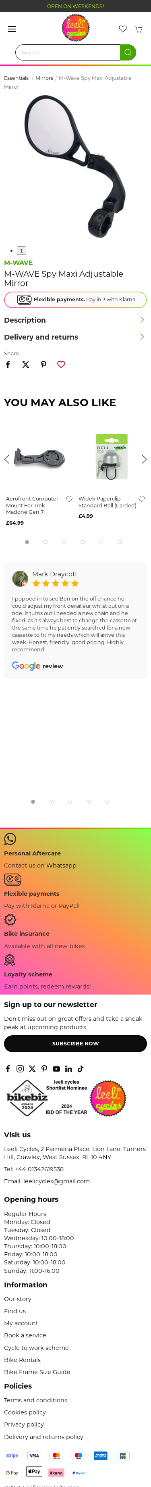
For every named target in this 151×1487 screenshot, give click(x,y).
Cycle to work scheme (36, 1347)
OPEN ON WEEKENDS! (75, 6)
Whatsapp (61, 865)
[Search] (75, 52)
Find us (15, 1311)
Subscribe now (75, 1044)
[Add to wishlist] (69, 499)
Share (11, 353)
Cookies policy (25, 1412)
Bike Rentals (22, 1360)
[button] (12, 29)
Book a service (25, 1335)
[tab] (27, 542)
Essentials (17, 78)
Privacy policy (24, 1424)
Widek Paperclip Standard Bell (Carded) (108, 502)
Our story (17, 1299)
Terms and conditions (35, 1400)
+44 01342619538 (39, 1169)
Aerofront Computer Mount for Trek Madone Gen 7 (32, 505)
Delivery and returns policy (43, 1437)
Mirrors (44, 78)
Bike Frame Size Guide (37, 1372)
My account (21, 1323)
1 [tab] (21, 251)
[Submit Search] (128, 52)
